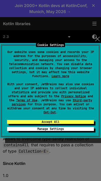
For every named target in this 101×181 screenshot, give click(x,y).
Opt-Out (49, 112)
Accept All (50, 122)
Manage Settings (50, 129)
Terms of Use (26, 100)
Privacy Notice (73, 96)
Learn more (60, 76)
